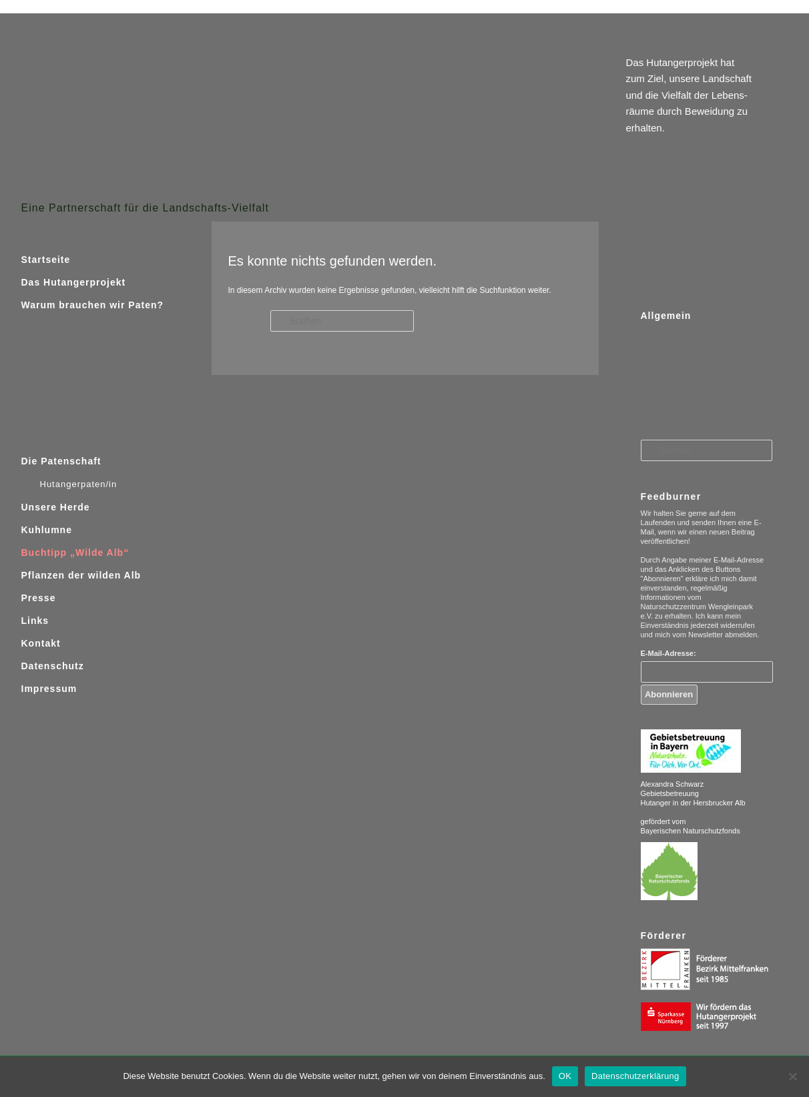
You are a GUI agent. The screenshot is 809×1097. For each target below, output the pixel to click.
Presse (38, 598)
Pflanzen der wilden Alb (81, 575)
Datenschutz (52, 666)
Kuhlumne (46, 529)
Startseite (46, 259)
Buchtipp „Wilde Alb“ (75, 552)
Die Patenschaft (61, 461)
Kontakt (41, 643)
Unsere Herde (55, 507)
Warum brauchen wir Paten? (92, 305)
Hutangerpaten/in (78, 484)
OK (565, 1076)
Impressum (49, 688)
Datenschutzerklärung (635, 1076)
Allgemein (666, 315)
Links (35, 620)
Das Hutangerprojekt (73, 282)
